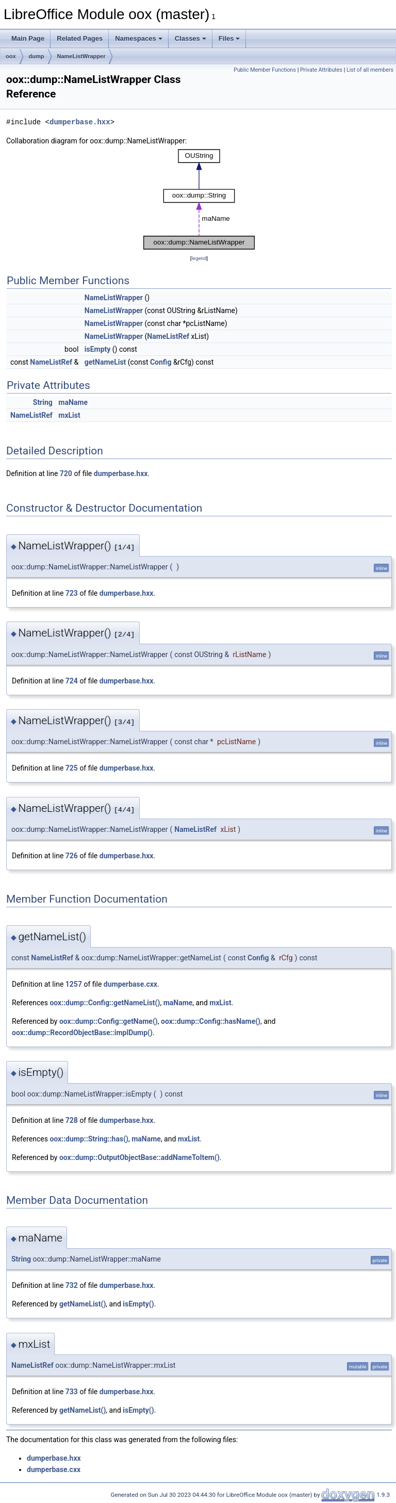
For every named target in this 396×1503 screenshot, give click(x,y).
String (43, 402)
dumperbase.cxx (130, 984)
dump (36, 56)
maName (73, 402)
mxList (69, 415)
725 (71, 768)
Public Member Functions (265, 70)
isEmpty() (138, 1304)
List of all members (369, 70)
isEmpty (98, 349)
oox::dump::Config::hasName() (210, 1021)
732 (71, 1285)
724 (71, 681)
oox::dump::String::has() (89, 1139)
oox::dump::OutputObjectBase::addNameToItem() (139, 1157)
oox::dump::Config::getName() (108, 1021)
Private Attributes (321, 70)
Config (160, 362)
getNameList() (82, 1304)
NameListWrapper (81, 56)
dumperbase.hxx (80, 122)
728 (71, 1120)
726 (71, 856)
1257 (73, 984)
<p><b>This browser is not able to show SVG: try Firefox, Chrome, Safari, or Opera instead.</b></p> (199, 199)
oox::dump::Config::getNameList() (105, 1003)
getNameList (105, 362)
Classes (190, 38)
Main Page (27, 38)
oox (11, 56)
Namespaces (138, 38)
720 (66, 473)
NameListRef (168, 336)
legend (198, 258)
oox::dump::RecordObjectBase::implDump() (82, 1032)
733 (71, 1391)
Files (229, 38)
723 (71, 593)
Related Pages (80, 38)
